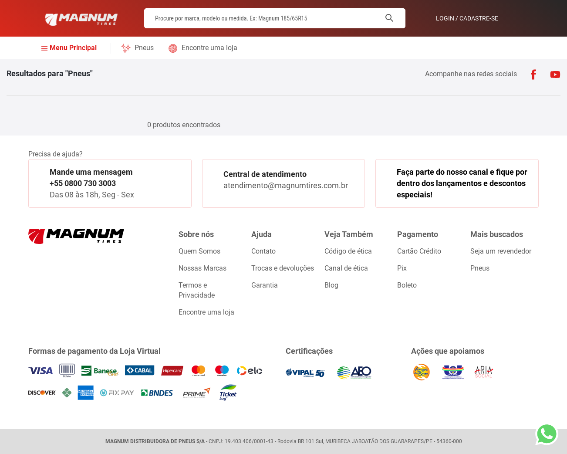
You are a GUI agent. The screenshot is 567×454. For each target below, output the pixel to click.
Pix (402, 268)
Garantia (264, 285)
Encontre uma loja (209, 48)
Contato (263, 251)
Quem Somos (199, 251)
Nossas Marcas (202, 268)
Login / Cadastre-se (467, 18)
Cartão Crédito (419, 251)
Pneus (144, 48)
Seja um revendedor (500, 251)
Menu (73, 48)
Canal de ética (346, 268)
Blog (331, 285)
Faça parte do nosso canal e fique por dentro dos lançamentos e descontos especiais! (462, 183)
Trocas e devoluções (282, 268)
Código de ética (348, 251)
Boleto (407, 285)
